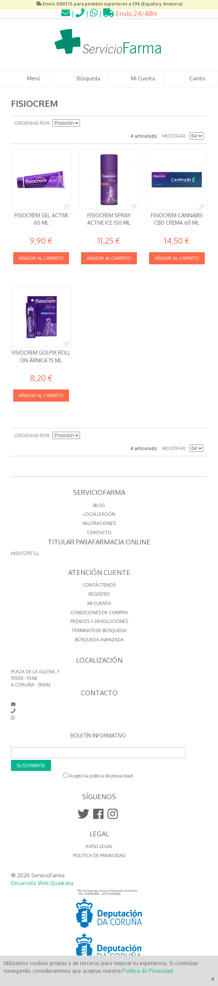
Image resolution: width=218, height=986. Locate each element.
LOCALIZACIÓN (99, 514)
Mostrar (173, 136)
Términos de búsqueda (99, 630)
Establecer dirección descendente (86, 123)
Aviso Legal (99, 846)
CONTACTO (99, 532)
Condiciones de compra (99, 612)
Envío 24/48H (130, 14)
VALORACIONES (99, 523)
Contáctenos (99, 585)
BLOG (99, 505)
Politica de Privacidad (99, 855)
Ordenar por (32, 123)
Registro (99, 594)
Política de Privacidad (147, 971)
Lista (197, 123)
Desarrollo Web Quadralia (42, 883)
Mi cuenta (99, 603)
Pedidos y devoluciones (99, 621)
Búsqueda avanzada (99, 639)
